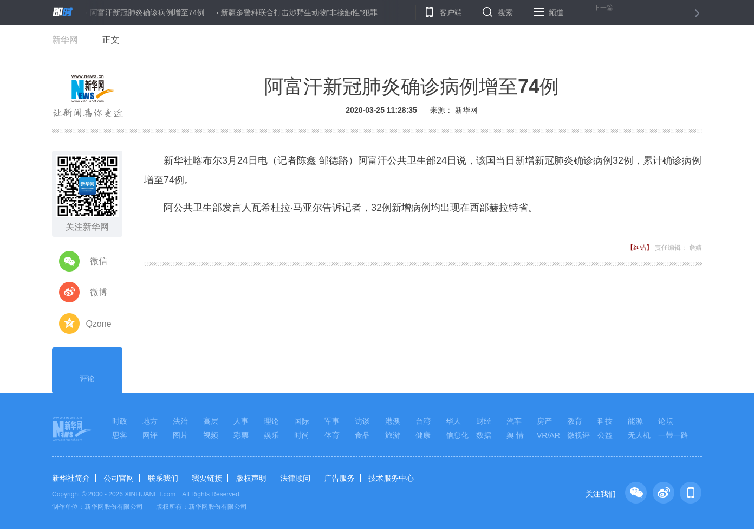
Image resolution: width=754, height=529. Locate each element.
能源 (635, 421)
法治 (180, 421)
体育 (332, 435)
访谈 (362, 421)
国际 (301, 421)
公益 (605, 435)
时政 (119, 421)
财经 (483, 421)
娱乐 (271, 435)
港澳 (392, 421)
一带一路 (673, 435)
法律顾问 (295, 478)
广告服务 (339, 478)
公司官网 (118, 478)
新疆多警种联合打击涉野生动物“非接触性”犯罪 (299, 12)
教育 (574, 421)
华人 (453, 421)
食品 (362, 435)
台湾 (423, 421)
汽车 (514, 421)
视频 (210, 435)
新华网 (65, 39)
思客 (119, 435)
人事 (241, 421)
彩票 (241, 435)
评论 (87, 369)
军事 (332, 421)
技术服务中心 (391, 478)
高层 (210, 421)
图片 (180, 435)
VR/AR (548, 435)
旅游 (392, 435)
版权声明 (251, 478)
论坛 (665, 421)
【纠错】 (640, 247)
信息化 (457, 435)
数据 (483, 435)
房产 (544, 421)
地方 (150, 421)
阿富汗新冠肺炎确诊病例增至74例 (147, 12)
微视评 (578, 435)
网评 (150, 435)
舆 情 (515, 435)
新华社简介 (71, 478)
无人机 (639, 435)
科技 (605, 421)
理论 (271, 421)
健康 (423, 435)
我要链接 (207, 478)
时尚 (301, 435)
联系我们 (163, 478)
